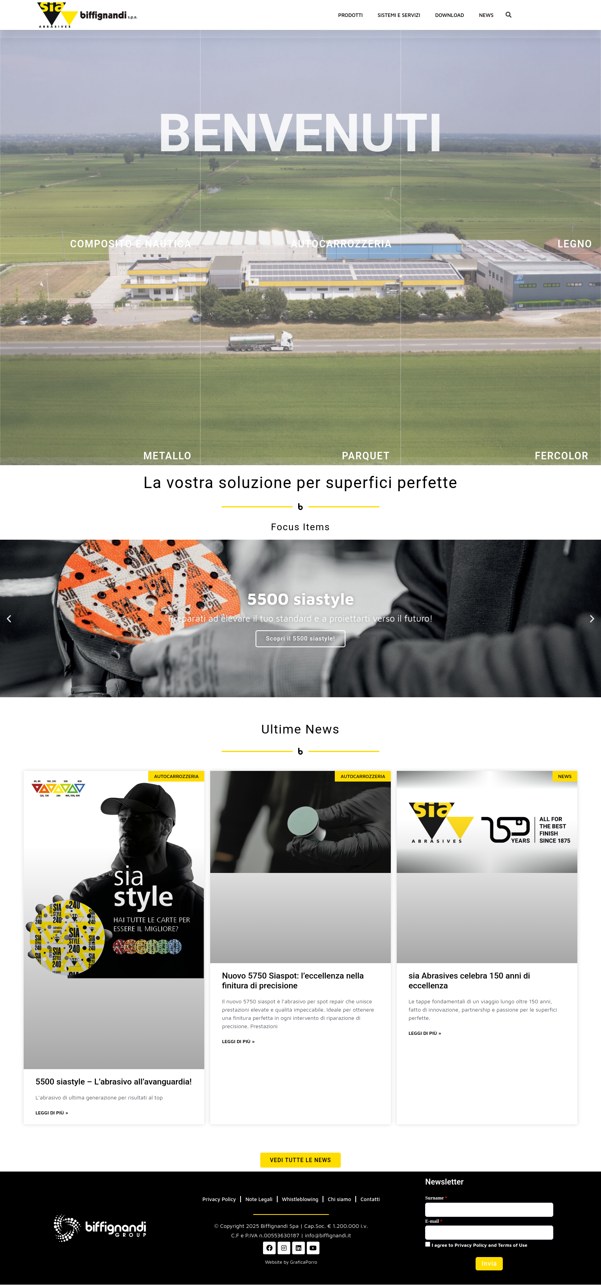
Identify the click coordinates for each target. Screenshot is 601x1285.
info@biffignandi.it (328, 1235)
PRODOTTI (350, 15)
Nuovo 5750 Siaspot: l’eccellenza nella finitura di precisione (293, 980)
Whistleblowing (300, 1199)
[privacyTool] (427, 1244)
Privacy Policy (219, 1199)
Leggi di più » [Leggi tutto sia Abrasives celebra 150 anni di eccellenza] (425, 1033)
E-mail (433, 1221)
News (486, 15)
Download (449, 15)
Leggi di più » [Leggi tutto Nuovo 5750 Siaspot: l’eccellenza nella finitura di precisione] (238, 1042)
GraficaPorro (303, 1262)
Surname (436, 1198)
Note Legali (258, 1199)
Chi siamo (339, 1199)
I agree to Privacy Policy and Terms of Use (476, 1245)
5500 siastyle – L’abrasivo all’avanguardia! (113, 1081)
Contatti (370, 1199)
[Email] (489, 1233)
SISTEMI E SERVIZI (399, 15)
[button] (508, 15)
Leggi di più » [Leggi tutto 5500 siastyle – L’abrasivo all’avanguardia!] (51, 1113)
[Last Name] (489, 1210)
